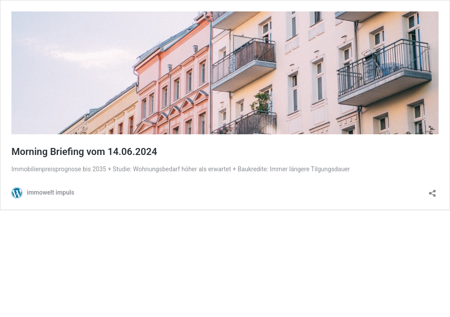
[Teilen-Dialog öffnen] (432, 190)
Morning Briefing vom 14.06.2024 (84, 151)
